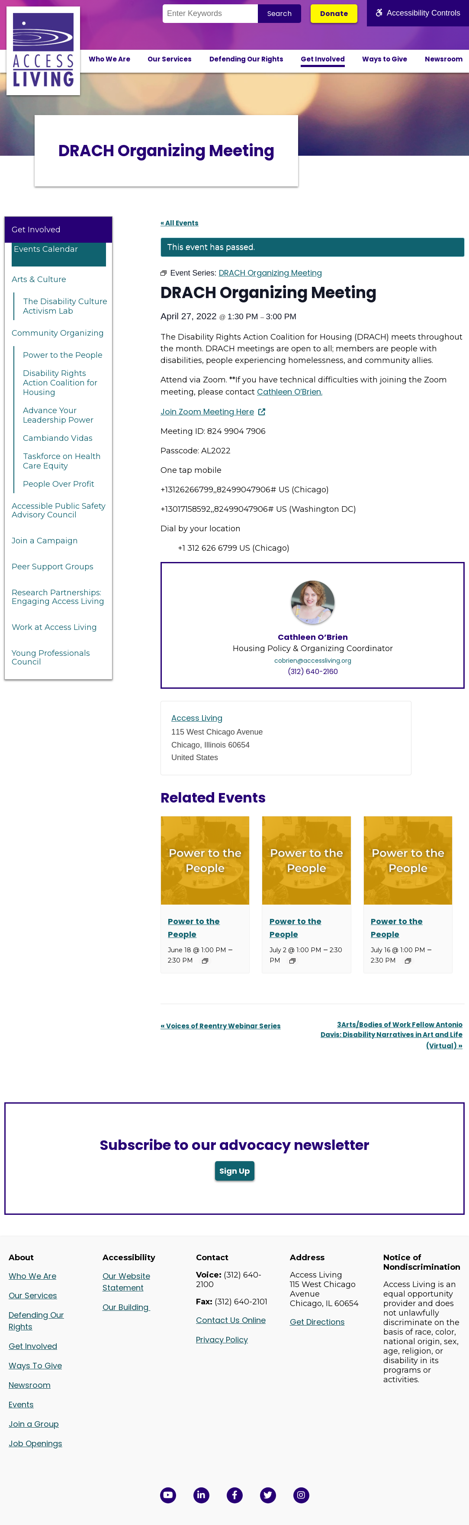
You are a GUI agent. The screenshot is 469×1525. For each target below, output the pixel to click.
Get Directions (317, 1321)
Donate (334, 14)
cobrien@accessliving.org (312, 660)
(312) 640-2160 (313, 672)
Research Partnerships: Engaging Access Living (58, 597)
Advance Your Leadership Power (58, 415)
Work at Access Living (54, 627)
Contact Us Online (231, 1320)
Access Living (196, 718)
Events (21, 1404)
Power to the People (63, 355)
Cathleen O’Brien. (289, 391)
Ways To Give (35, 1365)
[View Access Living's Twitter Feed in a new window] (268, 1495)
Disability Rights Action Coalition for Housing (60, 383)
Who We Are (109, 59)
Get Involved (323, 59)
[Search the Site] (210, 13)
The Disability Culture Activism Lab (65, 306)
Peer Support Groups (52, 566)
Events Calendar (46, 249)
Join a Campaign (45, 541)
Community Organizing (58, 333)
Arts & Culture (39, 279)
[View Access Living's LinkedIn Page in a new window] (201, 1495)
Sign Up (234, 1170)
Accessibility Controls (418, 13)
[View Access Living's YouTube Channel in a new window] (168, 1495)
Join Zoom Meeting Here (207, 411)
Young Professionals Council (51, 658)
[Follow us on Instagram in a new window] (301, 1495)
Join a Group (34, 1424)
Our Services (170, 59)
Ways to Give (384, 59)
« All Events (180, 223)
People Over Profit (58, 484)
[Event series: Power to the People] (205, 960)
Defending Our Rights (246, 59)
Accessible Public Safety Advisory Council (59, 510)
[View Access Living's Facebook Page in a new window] (235, 1495)
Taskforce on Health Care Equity (62, 461)
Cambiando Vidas (58, 438)
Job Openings (35, 1443)
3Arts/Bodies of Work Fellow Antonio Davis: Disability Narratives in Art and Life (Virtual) (392, 1035)
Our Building (127, 1307)
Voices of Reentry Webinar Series (221, 1026)
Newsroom (444, 59)
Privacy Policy (222, 1339)
